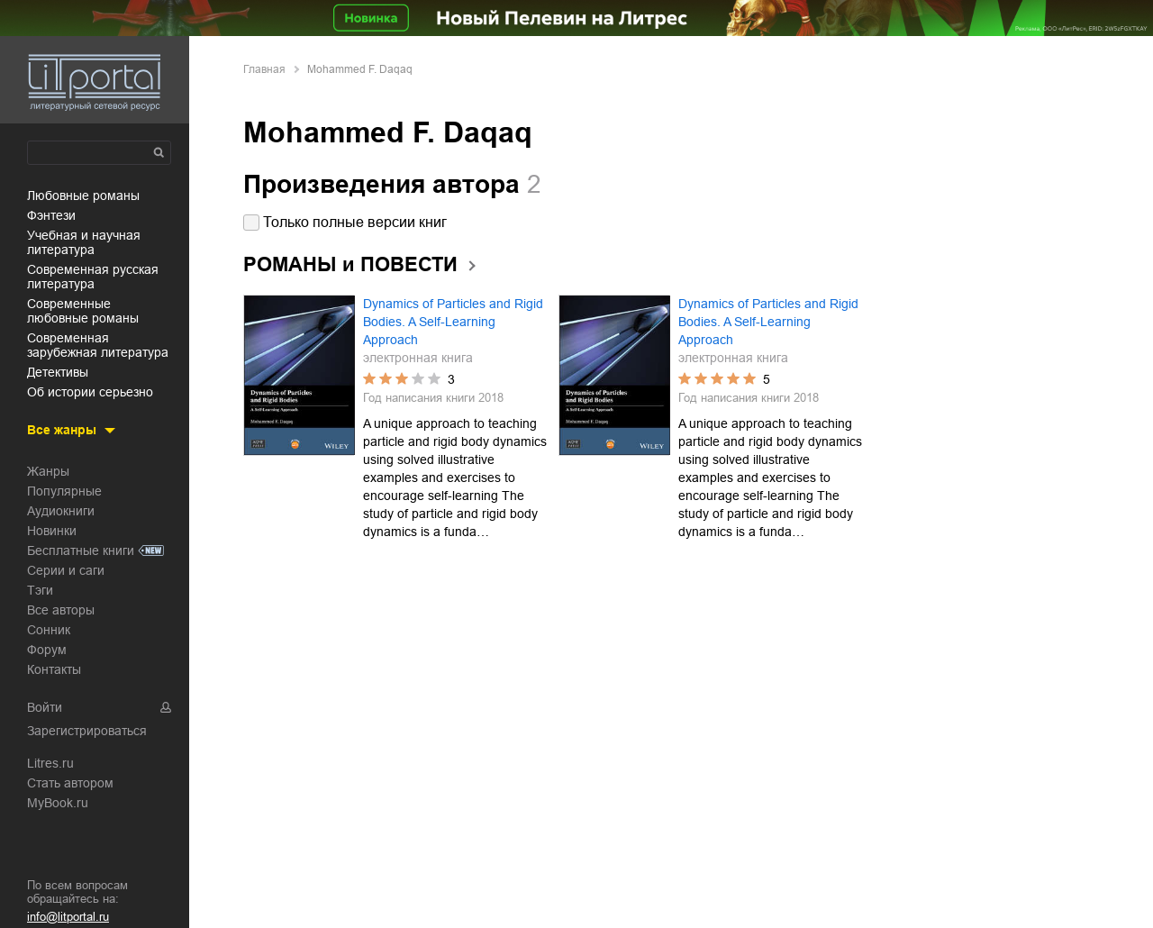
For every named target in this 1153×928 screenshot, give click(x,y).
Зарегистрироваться (87, 730)
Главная (264, 69)
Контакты (54, 669)
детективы (57, 372)
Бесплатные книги (80, 550)
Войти (44, 707)
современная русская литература (93, 276)
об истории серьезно (90, 392)
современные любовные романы (83, 310)
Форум (47, 649)
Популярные (64, 491)
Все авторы (61, 610)
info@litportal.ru (68, 916)
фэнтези (51, 215)
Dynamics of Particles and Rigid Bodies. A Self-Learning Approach (453, 321)
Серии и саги (65, 570)
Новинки (52, 530)
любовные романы (83, 195)
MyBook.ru (57, 803)
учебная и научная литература (84, 242)
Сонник (48, 630)
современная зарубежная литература (97, 345)
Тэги (40, 590)
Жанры (48, 471)
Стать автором (70, 783)
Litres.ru (50, 763)
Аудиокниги (61, 511)
